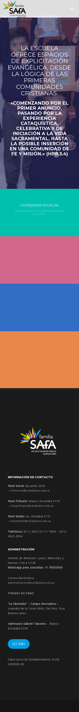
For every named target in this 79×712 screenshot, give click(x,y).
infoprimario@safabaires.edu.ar (32, 506)
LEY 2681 (18, 644)
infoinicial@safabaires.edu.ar (30, 490)
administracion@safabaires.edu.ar (31, 583)
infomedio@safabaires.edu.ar (30, 521)
